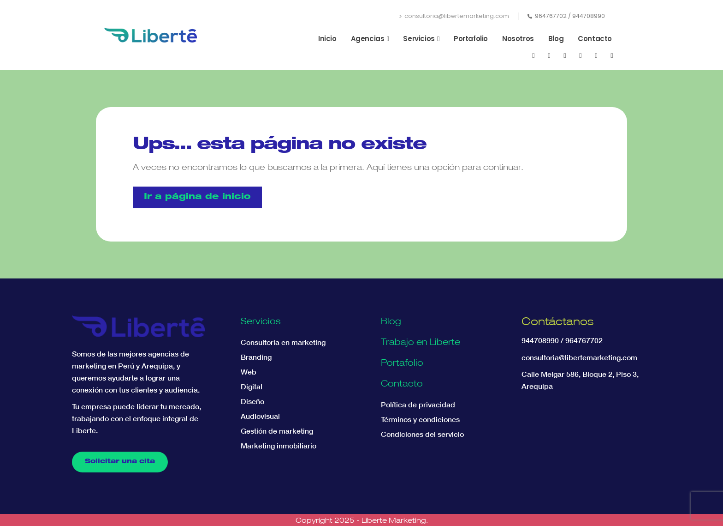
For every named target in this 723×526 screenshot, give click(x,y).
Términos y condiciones (420, 419)
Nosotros (518, 38)
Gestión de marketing (277, 430)
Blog (555, 38)
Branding (256, 357)
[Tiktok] (611, 55)
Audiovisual (260, 416)
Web (248, 371)
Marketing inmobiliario (278, 445)
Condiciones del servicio (422, 434)
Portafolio (471, 38)
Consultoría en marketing (283, 342)
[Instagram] (564, 55)
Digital (251, 386)
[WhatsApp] (596, 55)
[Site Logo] (150, 35)
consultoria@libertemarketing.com (454, 16)
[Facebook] (533, 55)
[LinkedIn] (580, 55)
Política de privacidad (418, 404)
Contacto (595, 38)
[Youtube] (549, 55)
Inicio (327, 38)
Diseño (252, 401)
